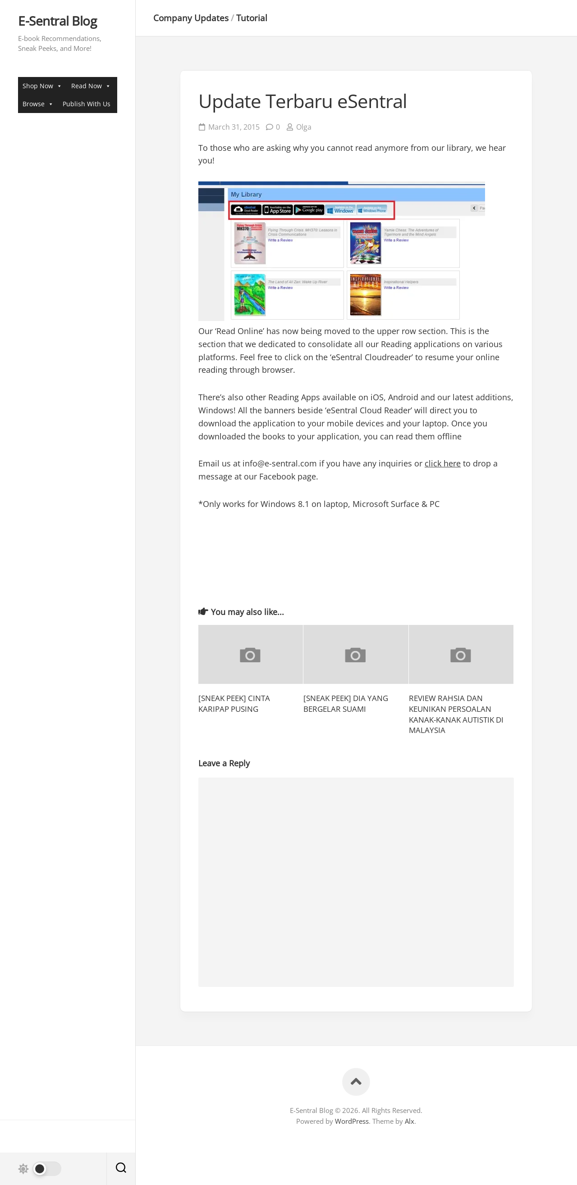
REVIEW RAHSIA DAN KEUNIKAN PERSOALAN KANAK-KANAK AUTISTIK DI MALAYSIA (456, 714)
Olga (303, 127)
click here (443, 463)
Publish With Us (86, 104)
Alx (409, 1121)
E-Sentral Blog (57, 21)
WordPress (352, 1121)
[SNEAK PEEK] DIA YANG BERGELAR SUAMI (345, 703)
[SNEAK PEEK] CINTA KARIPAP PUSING (234, 703)
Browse (38, 104)
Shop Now (42, 85)
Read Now (91, 85)
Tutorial (251, 18)
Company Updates (191, 18)
